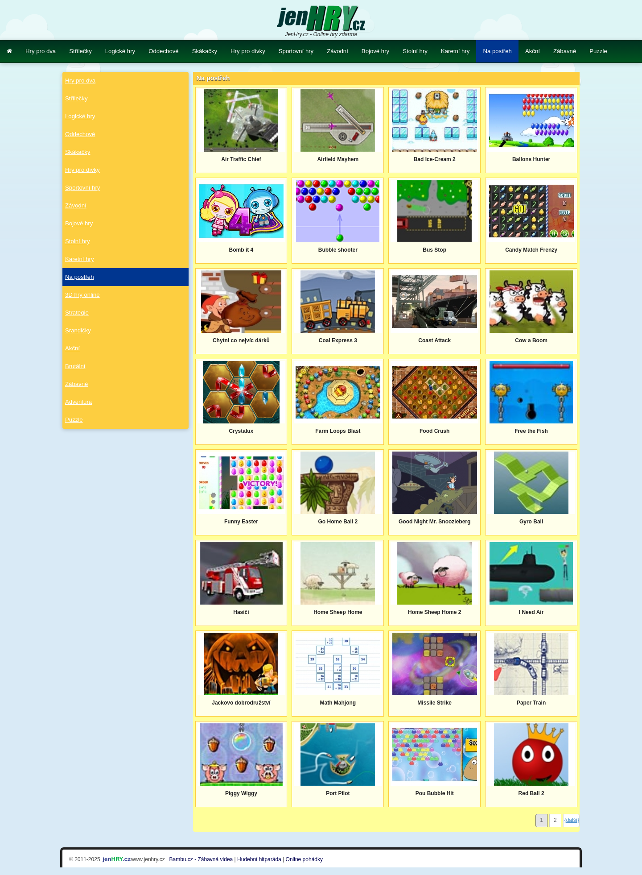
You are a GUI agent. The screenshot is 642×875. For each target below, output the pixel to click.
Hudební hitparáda (259, 859)
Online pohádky (304, 859)
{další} (571, 820)
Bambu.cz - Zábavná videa (201, 859)
